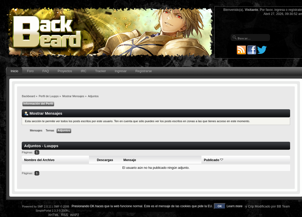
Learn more (234, 206)
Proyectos (65, 71)
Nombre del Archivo (39, 160)
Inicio (14, 71)
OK (220, 206)
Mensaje (129, 160)
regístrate (295, 10)
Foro (30, 71)
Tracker (100, 71)
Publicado (213, 160)
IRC (83, 71)
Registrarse (143, 71)
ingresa (279, 10)
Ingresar (121, 71)
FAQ (45, 71)
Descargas (105, 160)
